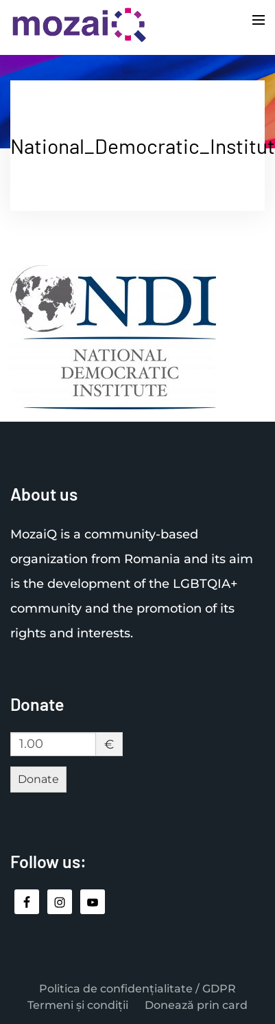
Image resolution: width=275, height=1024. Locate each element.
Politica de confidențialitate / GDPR (137, 988)
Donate (38, 779)
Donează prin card (196, 1005)
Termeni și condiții (77, 1005)
